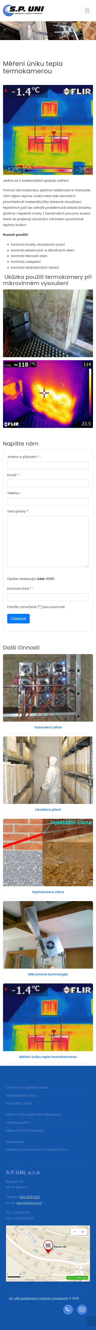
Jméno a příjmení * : (23, 457)
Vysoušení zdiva (48, 727)
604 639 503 (30, 1197)
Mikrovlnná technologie (48, 974)
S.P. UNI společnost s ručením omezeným (38, 1298)
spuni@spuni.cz (29, 1203)
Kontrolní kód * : (20, 588)
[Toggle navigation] (87, 11)
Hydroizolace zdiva (48, 892)
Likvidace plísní (48, 809)
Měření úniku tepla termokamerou (48, 1057)
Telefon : (14, 493)
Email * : (13, 475)
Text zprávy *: (18, 511)
